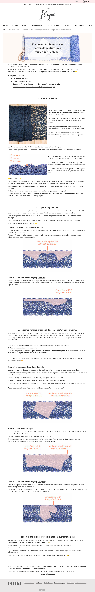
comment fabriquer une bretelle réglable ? (31, 568)
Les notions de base (20, 78)
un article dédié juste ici (58, 555)
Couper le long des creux (22, 81)
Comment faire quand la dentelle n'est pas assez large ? (34, 87)
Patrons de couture (10, 25)
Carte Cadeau (79, 25)
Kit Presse (39, 583)
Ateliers (66, 25)
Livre (24, 25)
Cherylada (41, 481)
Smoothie (40, 227)
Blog (90, 25)
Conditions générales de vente (76, 583)
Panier (86, 1)
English (78, 1)
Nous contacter (29, 583)
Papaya (30, 428)
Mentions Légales (59, 583)
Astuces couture (53, 25)
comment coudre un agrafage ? (74, 566)
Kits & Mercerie (36, 25)
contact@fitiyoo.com (47, 574)
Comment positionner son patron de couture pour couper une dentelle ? (47, 30)
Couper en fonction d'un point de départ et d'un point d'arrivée (36, 84)
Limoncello (40, 367)
